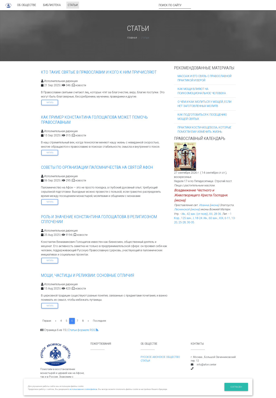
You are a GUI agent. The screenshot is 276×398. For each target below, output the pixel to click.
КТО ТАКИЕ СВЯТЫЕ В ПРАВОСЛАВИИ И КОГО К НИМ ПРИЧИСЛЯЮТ (99, 72)
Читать (49, 102)
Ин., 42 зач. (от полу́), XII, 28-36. (202, 214)
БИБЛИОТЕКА (52, 5)
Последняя (99, 320)
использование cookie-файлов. (84, 389)
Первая (46, 320)
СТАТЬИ (73, 5)
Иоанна (204, 205)
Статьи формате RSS (83, 330)
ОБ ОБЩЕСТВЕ (26, 5)
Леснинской (182, 209)
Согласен (236, 387)
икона (179, 200)
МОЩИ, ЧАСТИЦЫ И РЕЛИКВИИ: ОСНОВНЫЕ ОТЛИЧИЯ (87, 275)
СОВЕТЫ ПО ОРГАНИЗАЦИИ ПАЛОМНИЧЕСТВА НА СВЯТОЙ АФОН (97, 167)
